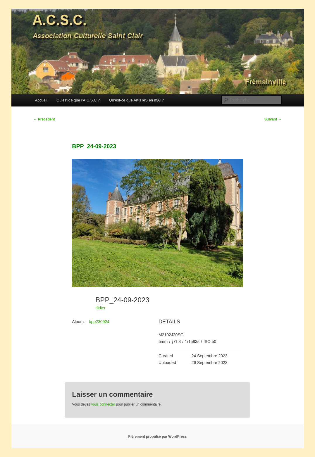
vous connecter (103, 404)
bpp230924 (99, 321)
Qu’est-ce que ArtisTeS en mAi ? (136, 100)
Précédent (44, 119)
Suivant (273, 119)
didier (100, 308)
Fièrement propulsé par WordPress (157, 436)
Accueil (41, 100)
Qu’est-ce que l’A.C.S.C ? (78, 100)
